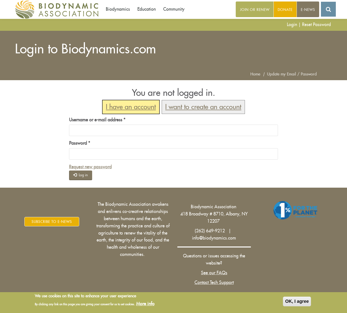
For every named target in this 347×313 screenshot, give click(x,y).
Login (292, 24)
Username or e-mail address (97, 120)
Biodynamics (118, 9)
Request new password (90, 167)
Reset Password (316, 24)
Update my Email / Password (292, 74)
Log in (80, 175)
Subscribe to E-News (52, 221)
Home (255, 74)
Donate (285, 9)
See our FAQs (214, 273)
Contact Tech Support (214, 282)
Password (79, 143)
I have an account (131, 107)
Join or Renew (255, 9)
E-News (308, 9)
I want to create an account (203, 107)
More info (145, 304)
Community (174, 9)
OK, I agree (297, 301)
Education (146, 9)
